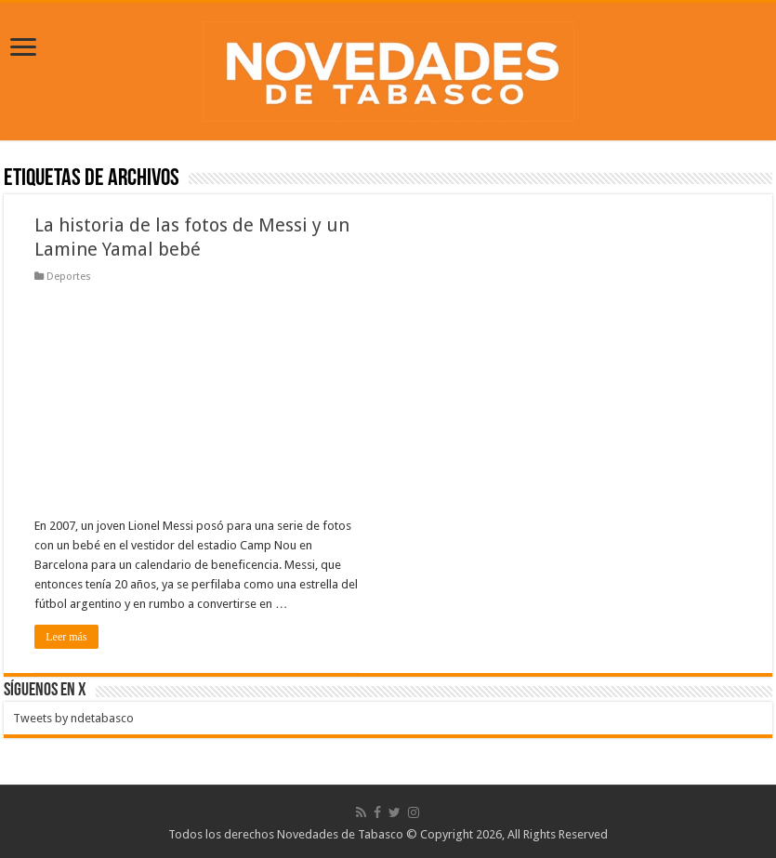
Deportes (68, 277)
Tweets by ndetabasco (73, 718)
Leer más (66, 636)
